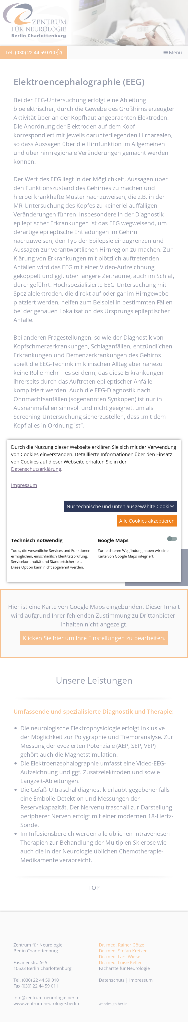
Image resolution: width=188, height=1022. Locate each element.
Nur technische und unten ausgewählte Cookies (121, 506)
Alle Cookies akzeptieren (147, 520)
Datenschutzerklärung (36, 469)
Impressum (24, 485)
